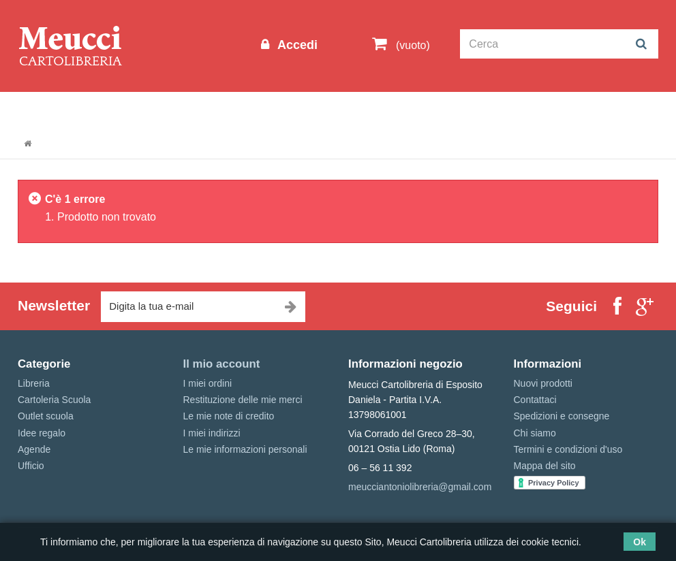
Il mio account (221, 363)
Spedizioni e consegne (562, 416)
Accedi (296, 45)
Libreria (299, 106)
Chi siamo (535, 433)
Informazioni (55, 106)
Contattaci (535, 399)
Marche (423, 106)
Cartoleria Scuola (224, 106)
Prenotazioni (488, 106)
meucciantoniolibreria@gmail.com (419, 486)
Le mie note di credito (229, 416)
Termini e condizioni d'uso (568, 449)
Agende (34, 449)
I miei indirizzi (212, 433)
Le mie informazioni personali (245, 449)
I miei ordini (207, 383)
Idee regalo (362, 106)
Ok (639, 541)
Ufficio (31, 465)
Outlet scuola (133, 106)
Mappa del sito (545, 465)
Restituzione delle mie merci (243, 399)
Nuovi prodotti (543, 383)
